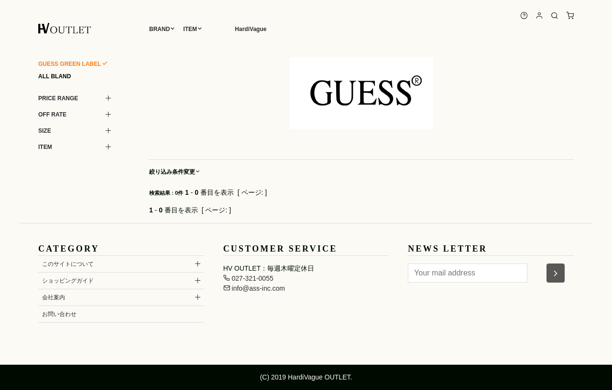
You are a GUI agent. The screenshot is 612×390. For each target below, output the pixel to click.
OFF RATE (52, 114)
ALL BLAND (54, 76)
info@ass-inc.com (254, 288)
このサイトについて (68, 264)
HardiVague (250, 29)
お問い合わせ (59, 314)
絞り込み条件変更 (175, 172)
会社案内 (53, 297)
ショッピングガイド (68, 280)
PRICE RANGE (58, 98)
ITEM (190, 29)
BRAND (159, 29)
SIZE (44, 130)
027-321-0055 (248, 278)
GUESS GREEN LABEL (69, 64)
